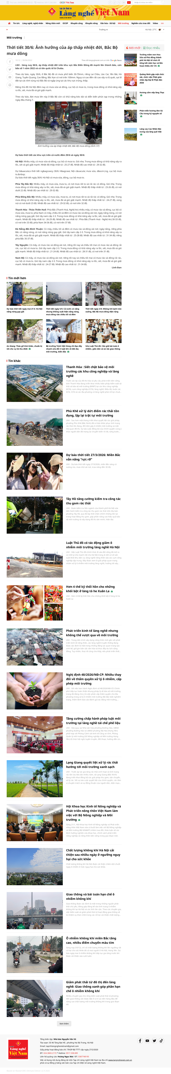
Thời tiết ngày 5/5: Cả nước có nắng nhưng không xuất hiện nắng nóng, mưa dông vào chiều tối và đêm (62, 312)
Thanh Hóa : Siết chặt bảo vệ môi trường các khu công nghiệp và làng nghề (92, 371)
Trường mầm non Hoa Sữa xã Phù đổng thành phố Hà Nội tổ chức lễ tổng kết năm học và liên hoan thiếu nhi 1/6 (151, 60)
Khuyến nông (91, 23)
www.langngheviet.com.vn (120, 1060)
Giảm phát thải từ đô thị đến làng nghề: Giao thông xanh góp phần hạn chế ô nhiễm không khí (93, 986)
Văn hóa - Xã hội (107, 23)
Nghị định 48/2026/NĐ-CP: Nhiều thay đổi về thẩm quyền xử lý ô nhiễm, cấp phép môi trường (93, 678)
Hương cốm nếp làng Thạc (152, 93)
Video (155, 23)
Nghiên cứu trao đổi (140, 23)
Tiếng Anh (128, 2)
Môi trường (123, 23)
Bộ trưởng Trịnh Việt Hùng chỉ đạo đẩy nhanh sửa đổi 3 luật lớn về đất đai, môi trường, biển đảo (64, 349)
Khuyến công (77, 23)
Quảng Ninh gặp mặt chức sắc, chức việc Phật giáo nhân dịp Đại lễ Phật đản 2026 (152, 78)
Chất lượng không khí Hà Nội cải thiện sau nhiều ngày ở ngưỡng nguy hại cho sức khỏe (93, 854)
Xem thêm (64, 1023)
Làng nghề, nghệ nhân (32, 23)
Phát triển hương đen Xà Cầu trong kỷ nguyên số (151, 113)
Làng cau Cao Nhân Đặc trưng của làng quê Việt (151, 132)
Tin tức (16, 23)
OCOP (65, 23)
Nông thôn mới (53, 23)
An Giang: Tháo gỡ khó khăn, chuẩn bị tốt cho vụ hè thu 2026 (24, 347)
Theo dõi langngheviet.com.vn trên (96, 60)
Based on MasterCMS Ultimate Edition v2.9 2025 (28, 1070)
